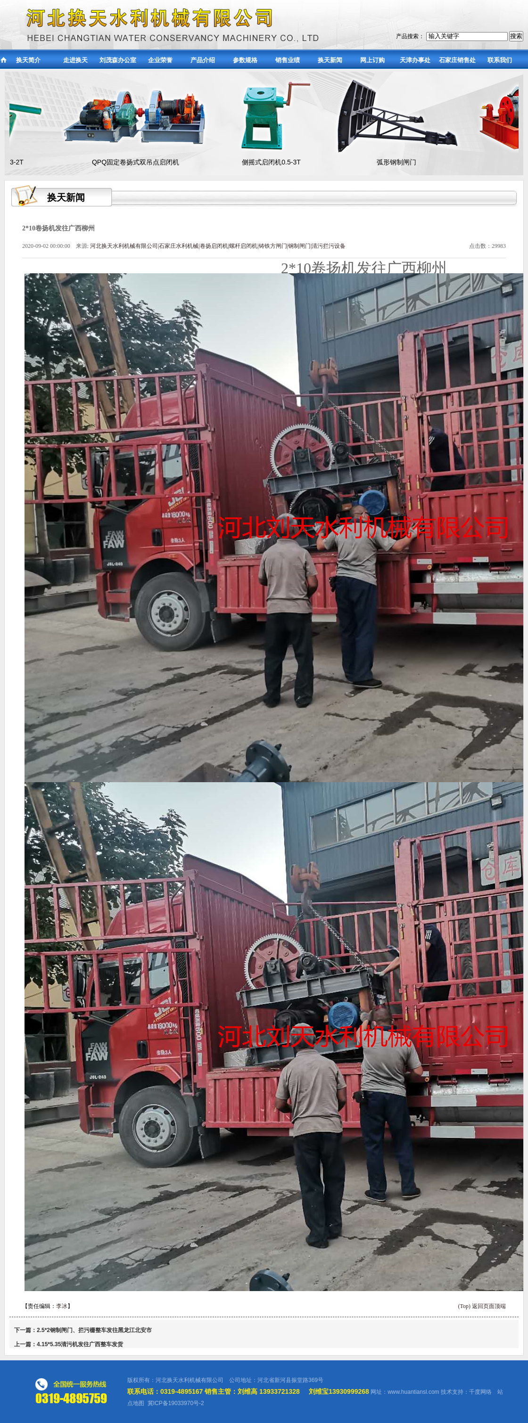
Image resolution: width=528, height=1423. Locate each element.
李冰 (61, 1306)
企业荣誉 (160, 60)
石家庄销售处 (457, 60)
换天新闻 (330, 60)
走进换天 (75, 60)
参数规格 (245, 60)
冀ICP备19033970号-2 (176, 1403)
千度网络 (480, 1392)
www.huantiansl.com (413, 1392)
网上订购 (372, 60)
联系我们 (499, 60)
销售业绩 (287, 60)
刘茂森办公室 (117, 60)
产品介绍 (202, 60)
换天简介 (28, 60)
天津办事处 (415, 60)
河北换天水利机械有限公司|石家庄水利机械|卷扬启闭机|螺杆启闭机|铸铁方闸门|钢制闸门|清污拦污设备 (218, 246)
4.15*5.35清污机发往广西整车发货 (80, 1344)
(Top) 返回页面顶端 (482, 1306)
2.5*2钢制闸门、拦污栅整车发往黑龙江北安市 (94, 1330)
